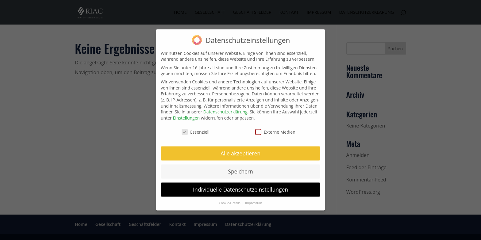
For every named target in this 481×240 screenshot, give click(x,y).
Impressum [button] (253, 200)
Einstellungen (186, 115)
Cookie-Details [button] (230, 200)
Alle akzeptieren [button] (240, 150)
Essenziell (196, 129)
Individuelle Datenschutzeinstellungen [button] (240, 186)
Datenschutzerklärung (225, 109)
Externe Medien (275, 129)
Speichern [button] (240, 168)
